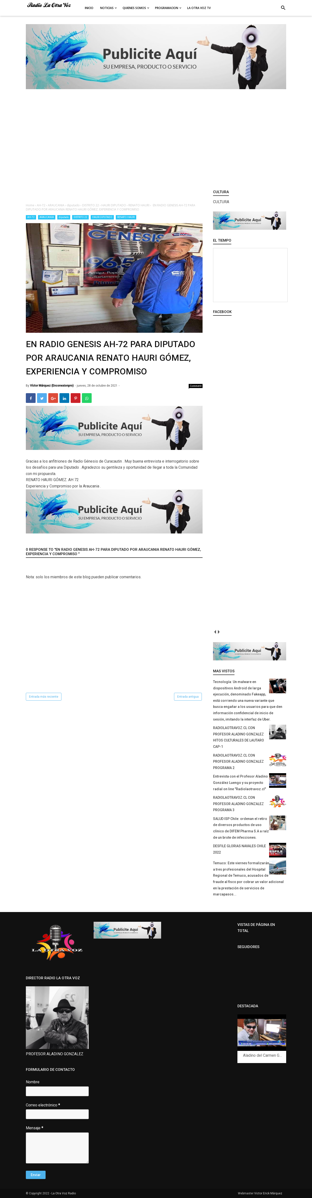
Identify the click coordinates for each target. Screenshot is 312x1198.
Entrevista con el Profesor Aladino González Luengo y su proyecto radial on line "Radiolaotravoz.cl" (240, 782)
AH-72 (31, 217)
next (218, 632)
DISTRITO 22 (80, 217)
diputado (64, 217)
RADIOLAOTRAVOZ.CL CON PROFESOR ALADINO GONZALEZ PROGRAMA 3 (238, 804)
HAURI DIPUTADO (102, 217)
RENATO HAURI (126, 217)
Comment (196, 386)
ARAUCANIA (46, 217)
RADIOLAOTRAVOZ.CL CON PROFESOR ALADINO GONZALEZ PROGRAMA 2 (238, 761)
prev (215, 632)
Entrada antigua (188, 696)
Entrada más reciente (43, 696)
